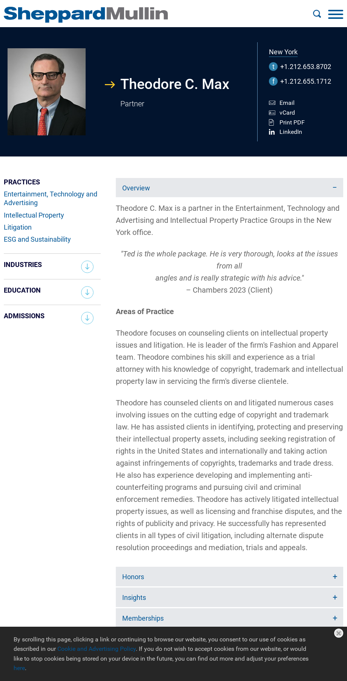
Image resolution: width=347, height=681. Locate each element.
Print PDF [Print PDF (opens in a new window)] (292, 122)
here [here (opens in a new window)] (19, 668)
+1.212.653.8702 (305, 67)
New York (283, 52)
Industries (23, 264)
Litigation (18, 227)
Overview (136, 188)
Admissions (24, 316)
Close (338, 633)
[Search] (316, 13)
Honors (133, 577)
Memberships (143, 618)
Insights (134, 597)
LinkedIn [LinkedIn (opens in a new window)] (290, 131)
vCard (287, 112)
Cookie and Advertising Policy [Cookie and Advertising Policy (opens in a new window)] (96, 648)
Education (22, 290)
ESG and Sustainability (37, 239)
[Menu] (336, 13)
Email (287, 102)
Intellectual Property (34, 215)
